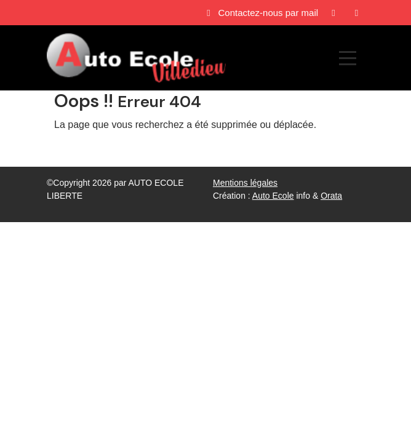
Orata (331, 196)
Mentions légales (245, 183)
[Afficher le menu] (347, 58)
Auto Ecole (273, 196)
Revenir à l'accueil (94, 149)
